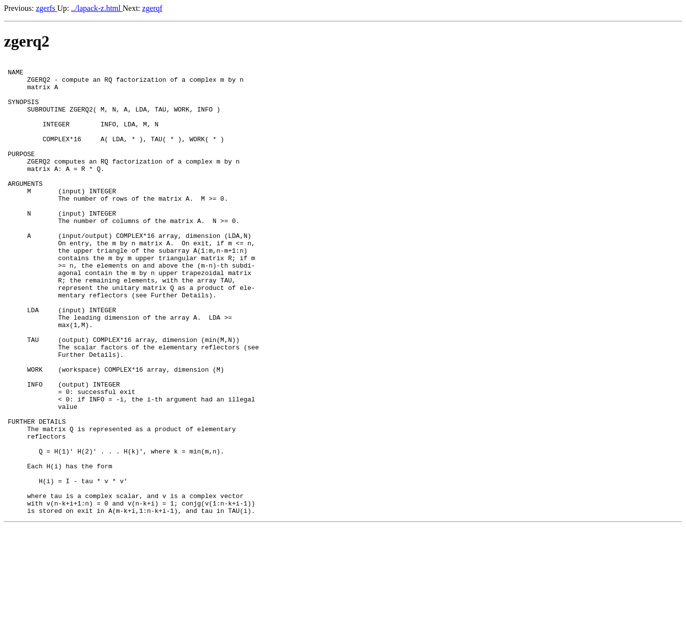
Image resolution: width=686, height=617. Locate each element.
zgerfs (46, 8)
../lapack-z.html (97, 8)
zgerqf (152, 8)
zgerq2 (27, 41)
